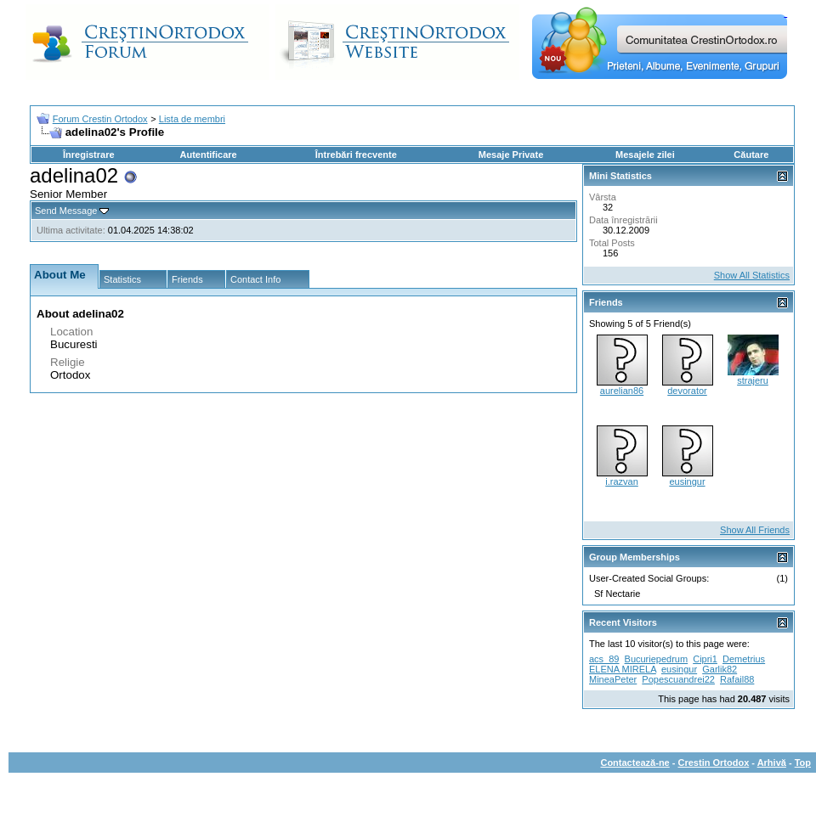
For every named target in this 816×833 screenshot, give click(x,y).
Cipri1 (705, 659)
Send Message (66, 210)
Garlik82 (719, 669)
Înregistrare (89, 154)
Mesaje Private (511, 154)
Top (803, 762)
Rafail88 (737, 679)
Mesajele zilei (645, 154)
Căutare (751, 154)
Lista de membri (192, 119)
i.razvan (621, 481)
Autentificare (207, 154)
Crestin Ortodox (714, 762)
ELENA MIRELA (622, 669)
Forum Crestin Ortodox (100, 119)
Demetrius (743, 659)
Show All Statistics (752, 275)
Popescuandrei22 (678, 679)
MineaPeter (613, 679)
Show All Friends (755, 530)
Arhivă (771, 762)
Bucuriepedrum (656, 659)
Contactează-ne (634, 762)
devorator (686, 391)
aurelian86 (621, 391)
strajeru (752, 380)
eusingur (687, 481)
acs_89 (604, 659)
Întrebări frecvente (356, 154)
